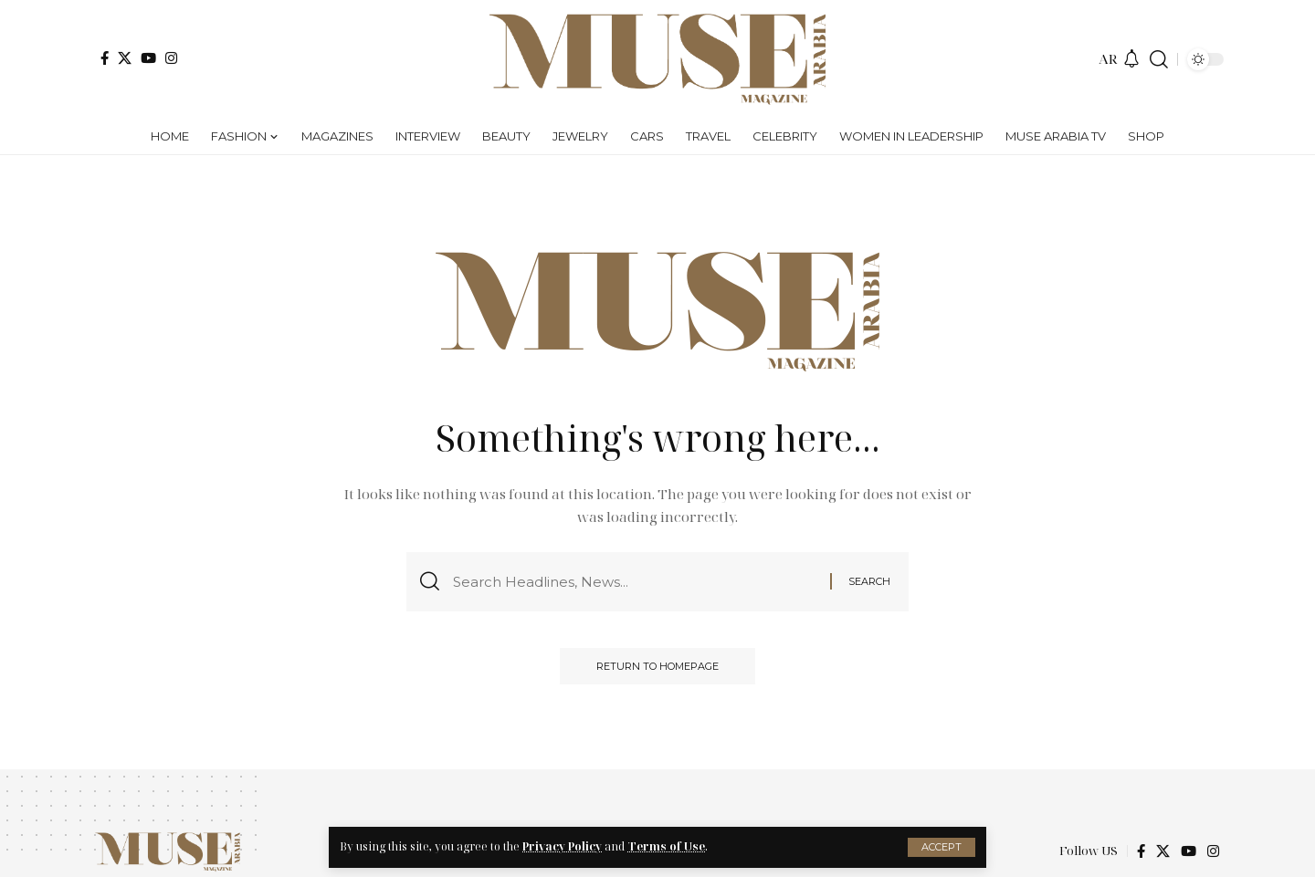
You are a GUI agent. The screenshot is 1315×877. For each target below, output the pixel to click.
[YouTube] (148, 58)
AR (1108, 58)
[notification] (1131, 59)
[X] (124, 58)
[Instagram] (171, 58)
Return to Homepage (657, 666)
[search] (1159, 59)
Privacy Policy (562, 846)
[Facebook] (104, 58)
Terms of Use (666, 846)
